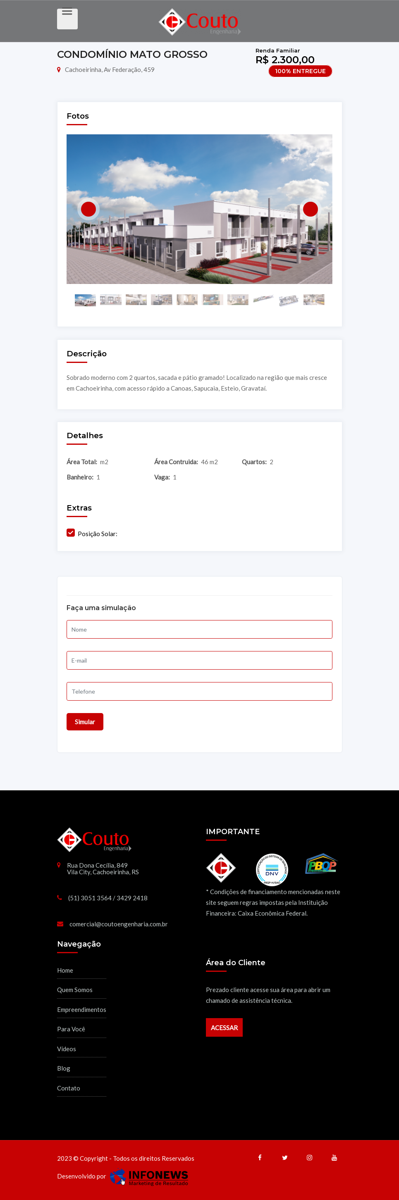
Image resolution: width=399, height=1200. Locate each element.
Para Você (71, 1029)
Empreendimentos (81, 1009)
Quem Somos (75, 989)
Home (65, 970)
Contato (68, 1088)
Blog (63, 1068)
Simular (85, 721)
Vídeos (66, 1048)
